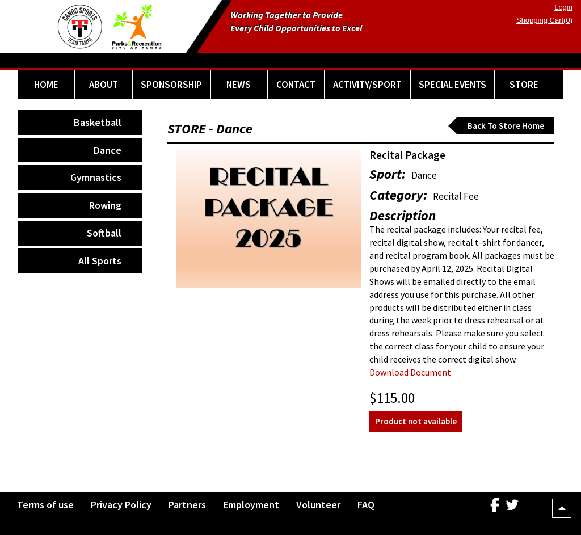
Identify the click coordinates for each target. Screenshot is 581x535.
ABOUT (103, 84)
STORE (524, 84)
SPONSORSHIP (171, 84)
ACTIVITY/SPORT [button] (367, 84)
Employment (251, 504)
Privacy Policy (121, 504)
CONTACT (295, 84)
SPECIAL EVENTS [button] (452, 84)
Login (563, 7)
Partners (187, 504)
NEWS (238, 84)
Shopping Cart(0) (544, 20)
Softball (104, 232)
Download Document (410, 372)
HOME (46, 84)
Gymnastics (95, 177)
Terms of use (45, 504)
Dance (107, 150)
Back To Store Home (506, 125)
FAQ (365, 504)
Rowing (105, 205)
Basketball (97, 122)
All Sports (99, 260)
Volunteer (318, 504)
